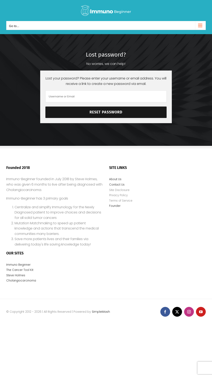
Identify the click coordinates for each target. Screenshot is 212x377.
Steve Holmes (15, 275)
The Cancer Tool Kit (19, 270)
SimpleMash (101, 312)
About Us (115, 179)
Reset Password (106, 112)
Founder (115, 206)
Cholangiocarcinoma (21, 281)
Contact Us (117, 185)
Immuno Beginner (18, 265)
